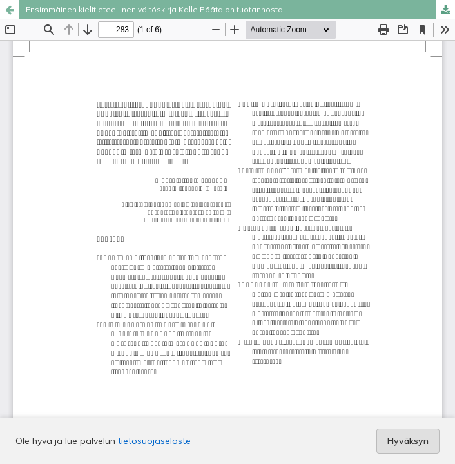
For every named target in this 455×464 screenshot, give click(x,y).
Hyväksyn (408, 441)
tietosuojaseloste (154, 441)
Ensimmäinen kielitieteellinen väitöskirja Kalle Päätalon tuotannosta (154, 9)
